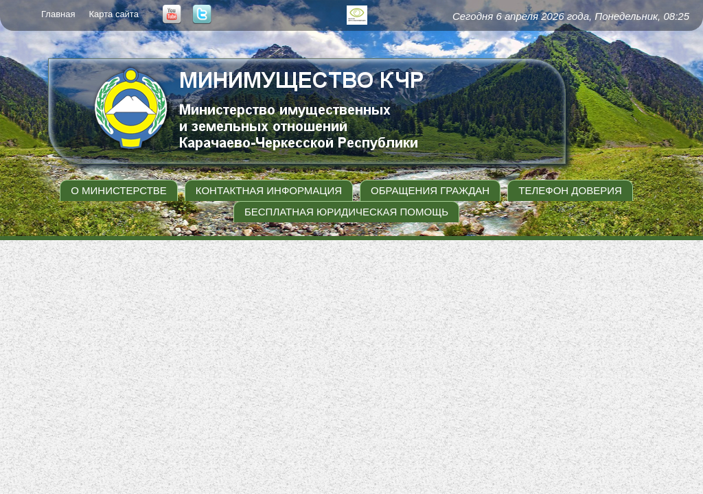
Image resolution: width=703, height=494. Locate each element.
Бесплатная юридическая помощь (346, 211)
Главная (58, 14)
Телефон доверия (570, 190)
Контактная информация (269, 190)
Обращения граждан (430, 190)
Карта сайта (113, 14)
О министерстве (119, 190)
